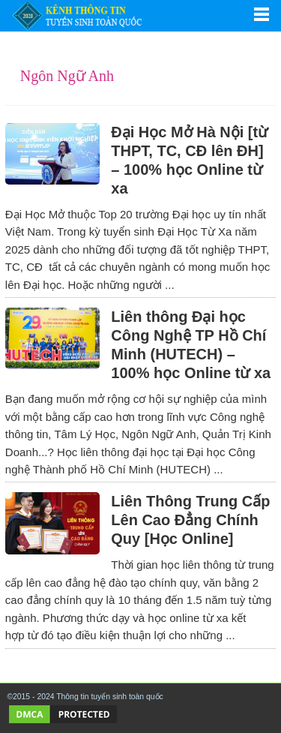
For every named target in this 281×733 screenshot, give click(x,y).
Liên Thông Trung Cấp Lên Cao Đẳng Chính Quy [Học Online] (190, 520)
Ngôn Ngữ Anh (67, 76)
